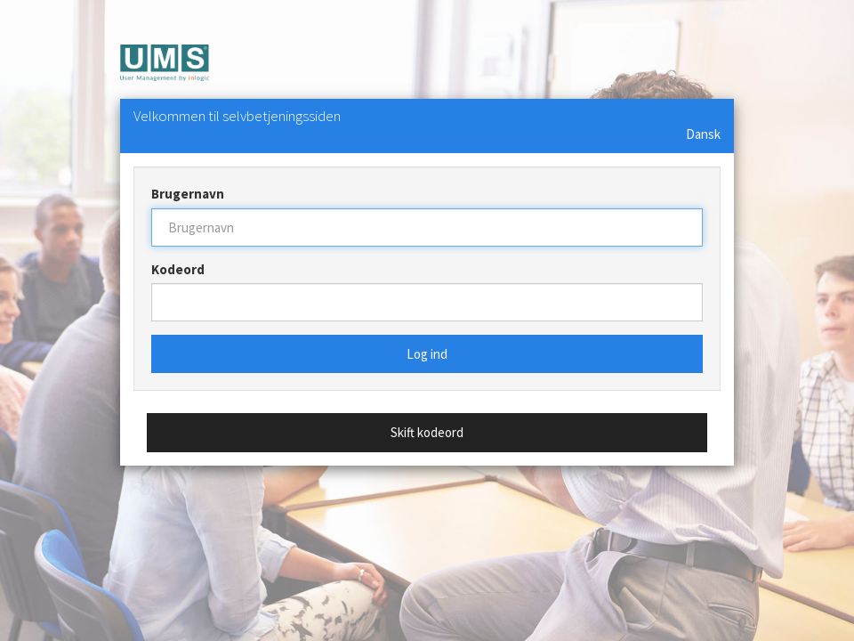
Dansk (703, 134)
